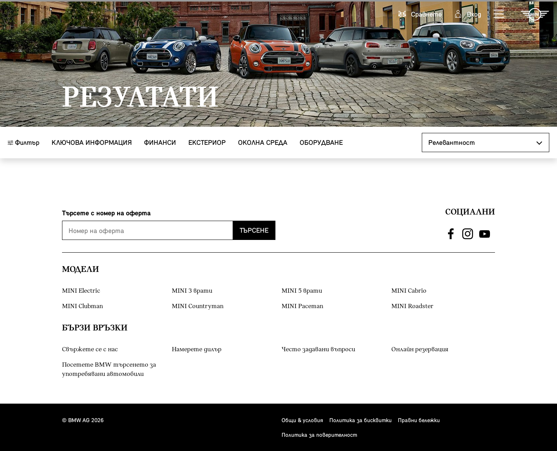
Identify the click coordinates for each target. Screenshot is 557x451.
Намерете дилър (196, 349)
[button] (499, 14)
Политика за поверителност (319, 434)
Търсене (254, 230)
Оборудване (321, 142)
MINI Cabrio (408, 291)
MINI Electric (81, 291)
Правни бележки (419, 420)
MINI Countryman (197, 306)
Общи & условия (302, 420)
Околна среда (262, 142)
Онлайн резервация (419, 349)
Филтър (23, 142)
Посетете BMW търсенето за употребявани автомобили (109, 369)
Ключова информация (92, 142)
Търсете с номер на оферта (106, 212)
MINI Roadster (412, 306)
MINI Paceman (302, 306)
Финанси (160, 142)
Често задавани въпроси (318, 349)
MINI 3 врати (192, 291)
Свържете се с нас (90, 349)
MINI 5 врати (302, 291)
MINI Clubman (82, 306)
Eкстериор (207, 142)
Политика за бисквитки (360, 420)
